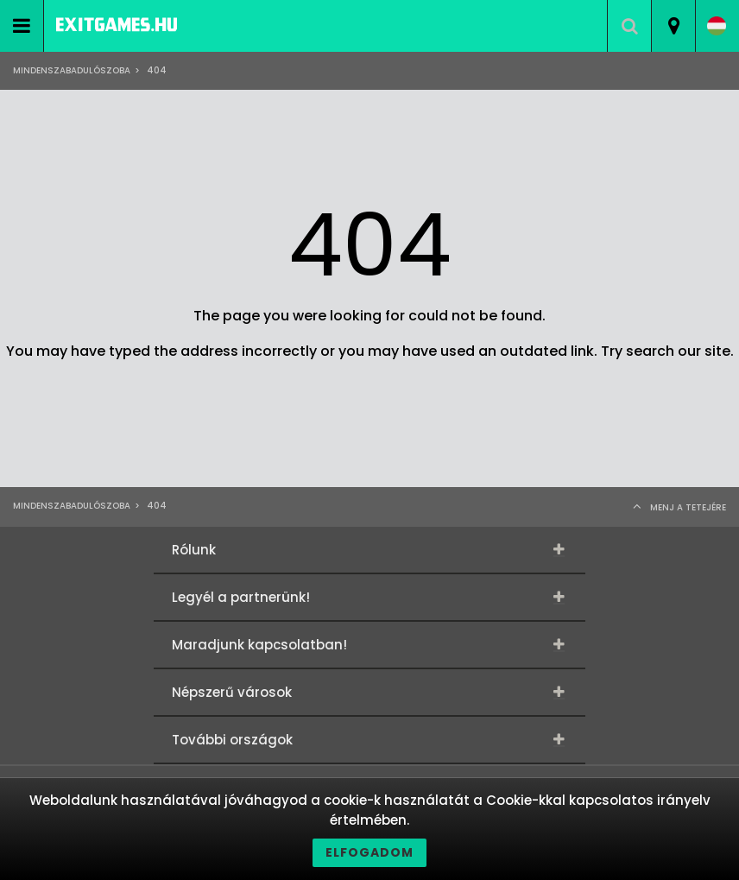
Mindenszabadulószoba (71, 70)
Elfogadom (369, 852)
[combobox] (673, 26)
